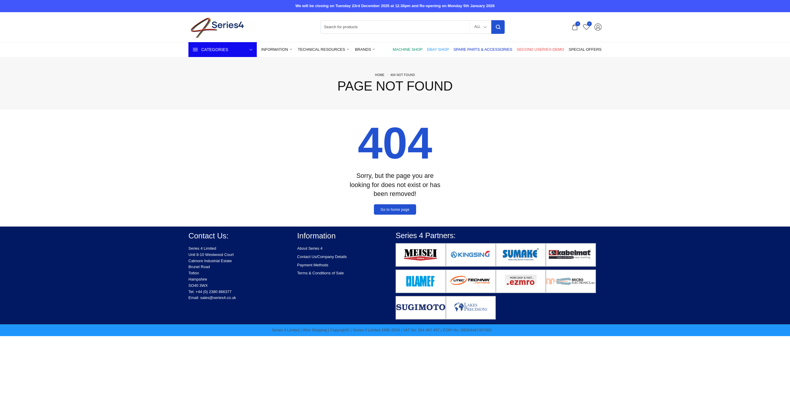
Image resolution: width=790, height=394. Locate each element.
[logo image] (221, 26)
